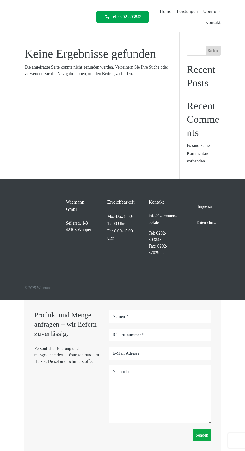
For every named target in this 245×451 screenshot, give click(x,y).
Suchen (213, 50)
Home (165, 11)
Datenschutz (206, 222)
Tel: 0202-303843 (126, 16)
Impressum (206, 206)
